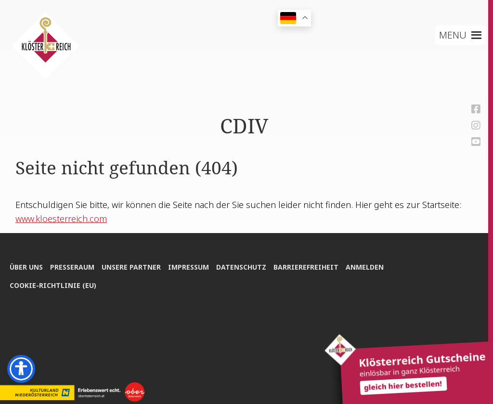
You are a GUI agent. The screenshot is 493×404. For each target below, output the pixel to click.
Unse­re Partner (131, 267)
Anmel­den (365, 267)
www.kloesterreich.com (61, 218)
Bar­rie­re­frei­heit (305, 267)
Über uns (26, 267)
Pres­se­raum (72, 267)
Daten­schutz (241, 267)
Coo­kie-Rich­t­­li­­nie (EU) (53, 285)
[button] (453, 35)
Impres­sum (188, 267)
